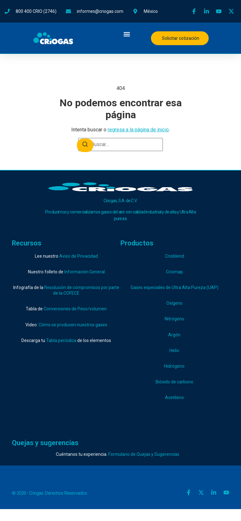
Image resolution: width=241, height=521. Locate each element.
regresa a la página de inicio (138, 130)
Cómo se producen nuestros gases (73, 324)
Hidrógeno (174, 366)
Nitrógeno (174, 318)
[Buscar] (85, 145)
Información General (84, 271)
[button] (126, 34)
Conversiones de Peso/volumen (75, 308)
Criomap (174, 271)
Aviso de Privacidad (78, 256)
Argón (174, 334)
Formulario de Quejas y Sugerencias (143, 454)
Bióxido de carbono (174, 381)
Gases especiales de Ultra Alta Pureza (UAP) (174, 287)
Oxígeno (174, 303)
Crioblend (174, 256)
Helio (174, 350)
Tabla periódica (61, 340)
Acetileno (174, 397)
